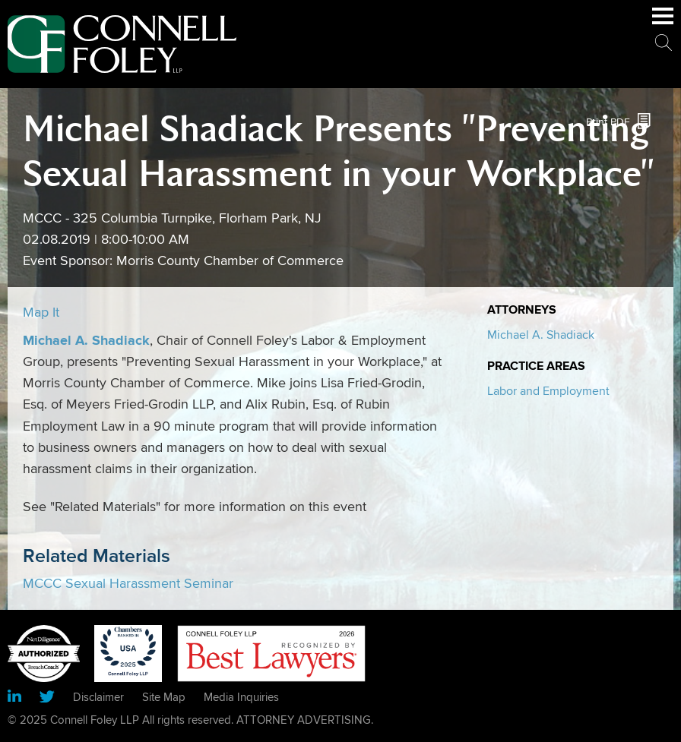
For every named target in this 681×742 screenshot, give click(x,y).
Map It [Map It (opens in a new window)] (41, 312)
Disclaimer (98, 697)
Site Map (163, 697)
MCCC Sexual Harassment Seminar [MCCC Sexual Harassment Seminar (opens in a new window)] (128, 584)
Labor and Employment (548, 391)
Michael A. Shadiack (86, 341)
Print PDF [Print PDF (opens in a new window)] (608, 121)
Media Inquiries (241, 697)
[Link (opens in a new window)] (14, 699)
